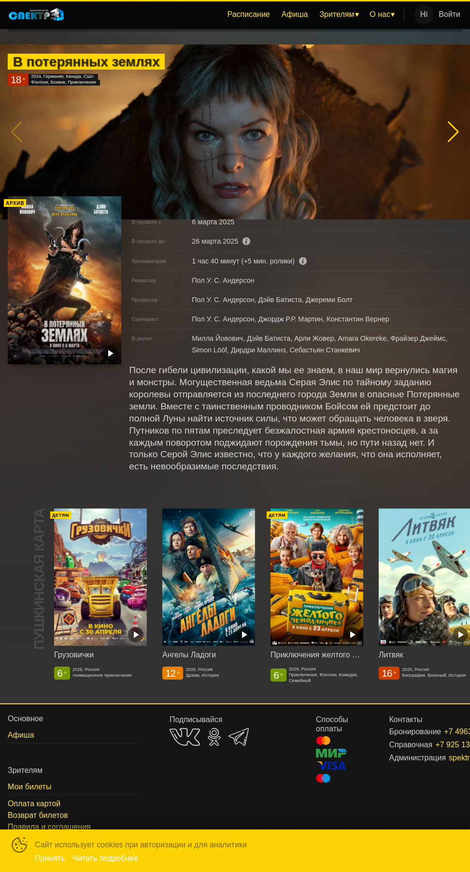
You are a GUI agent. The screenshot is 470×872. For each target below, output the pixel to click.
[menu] (236, 14)
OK (214, 737)
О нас (380, 14)
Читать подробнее (106, 858)
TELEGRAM (238, 737)
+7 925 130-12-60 (437, 745)
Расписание (249, 14)
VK (185, 737)
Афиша (295, 14)
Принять (50, 858)
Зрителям (336, 14)
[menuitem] (249, 14)
